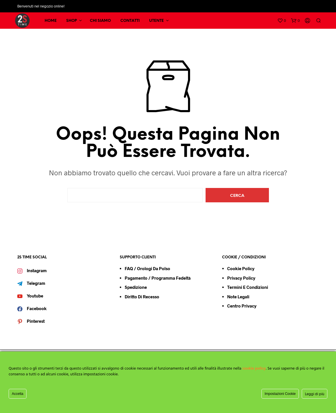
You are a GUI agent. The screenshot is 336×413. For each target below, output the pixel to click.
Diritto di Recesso (142, 296)
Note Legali (238, 296)
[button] (281, 21)
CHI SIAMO (100, 21)
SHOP (71, 21)
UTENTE (156, 21)
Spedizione (136, 287)
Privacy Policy (241, 278)
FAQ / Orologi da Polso (147, 268)
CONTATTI (130, 21)
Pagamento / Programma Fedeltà (158, 278)
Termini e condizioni (247, 287)
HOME (51, 21)
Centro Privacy (242, 305)
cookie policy (254, 368)
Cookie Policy (241, 268)
